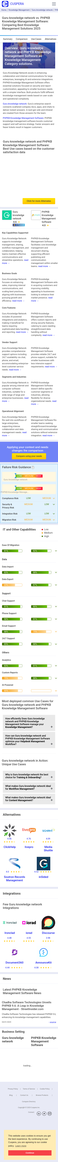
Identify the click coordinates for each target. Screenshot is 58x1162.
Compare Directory (29, 1102)
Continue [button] (30, 1153)
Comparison (22, 39)
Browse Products (42, 1095)
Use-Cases (36, 39)
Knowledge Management (19, 10)
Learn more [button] (20, 1146)
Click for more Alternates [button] (39, 201)
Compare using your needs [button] (29, 456)
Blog (11, 1095)
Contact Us (24, 1095)
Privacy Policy (13, 1089)
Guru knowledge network (42, 10)
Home (3, 10)
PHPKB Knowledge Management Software (23, 118)
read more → (44, 266)
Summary (7, 39)
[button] (54, 4)
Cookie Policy (45, 1089)
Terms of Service (29, 1089)
